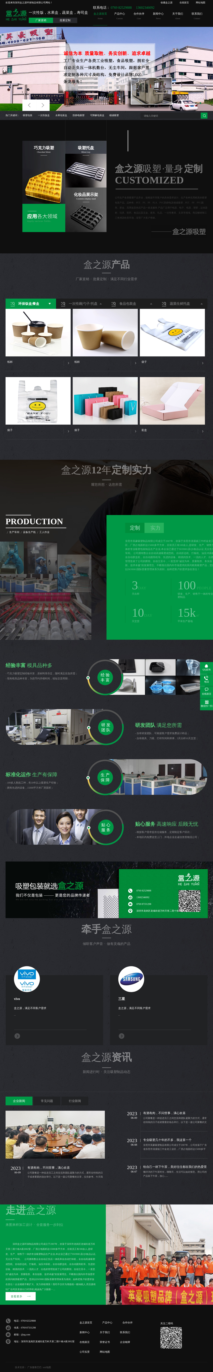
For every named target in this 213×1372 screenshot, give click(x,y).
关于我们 (177, 16)
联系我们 (197, 16)
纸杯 (10, 361)
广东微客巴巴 (34, 1367)
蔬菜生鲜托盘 (180, 303)
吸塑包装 (27, 115)
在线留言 (184, 2)
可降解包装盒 (97, 115)
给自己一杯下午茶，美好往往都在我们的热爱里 (175, 1167)
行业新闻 (75, 1101)
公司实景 (85, 1351)
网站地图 (200, 2)
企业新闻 (19, 1101)
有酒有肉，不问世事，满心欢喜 (48, 1167)
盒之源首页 (100, 16)
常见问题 (47, 1101)
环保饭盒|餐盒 (28, 303)
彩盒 (144, 430)
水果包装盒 (61, 115)
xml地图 (47, 1367)
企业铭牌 (125, 1342)
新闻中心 (158, 16)
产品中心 (119, 16)
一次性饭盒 (44, 115)
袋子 (144, 361)
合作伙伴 (139, 16)
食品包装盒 (127, 303)
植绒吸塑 (114, 115)
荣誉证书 (105, 1342)
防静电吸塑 (78, 115)
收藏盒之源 (166, 2)
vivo (17, 999)
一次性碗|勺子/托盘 (83, 303)
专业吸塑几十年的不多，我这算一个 (167, 1140)
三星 (121, 999)
